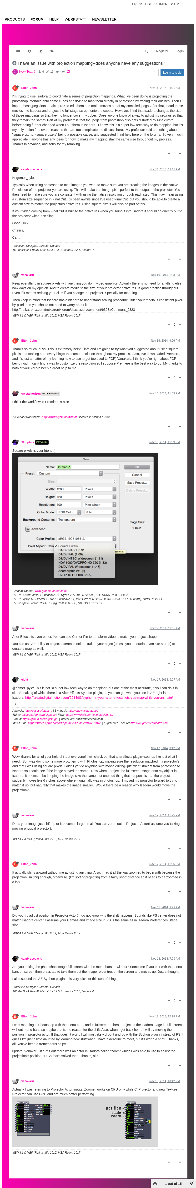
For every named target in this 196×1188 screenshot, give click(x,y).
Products (15, 19)
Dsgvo (151, 4)
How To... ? (27, 71)
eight (24, 679)
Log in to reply (172, 72)
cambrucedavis (31, 169)
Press (137, 4)
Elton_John (29, 88)
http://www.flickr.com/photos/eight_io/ (89, 714)
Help (54, 19)
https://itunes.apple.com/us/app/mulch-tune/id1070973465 (64, 723)
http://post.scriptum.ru (38, 710)
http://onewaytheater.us (83, 710)
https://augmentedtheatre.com (149, 723)
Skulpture (28, 442)
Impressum (169, 4)
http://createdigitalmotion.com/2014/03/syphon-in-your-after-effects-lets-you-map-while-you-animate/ (99, 697)
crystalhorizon (31, 393)
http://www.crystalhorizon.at (59, 417)
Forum (37, 19)
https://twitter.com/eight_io (38, 714)
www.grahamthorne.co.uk (51, 591)
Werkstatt (75, 19)
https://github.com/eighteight (40, 719)
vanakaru (27, 275)
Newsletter (104, 19)
